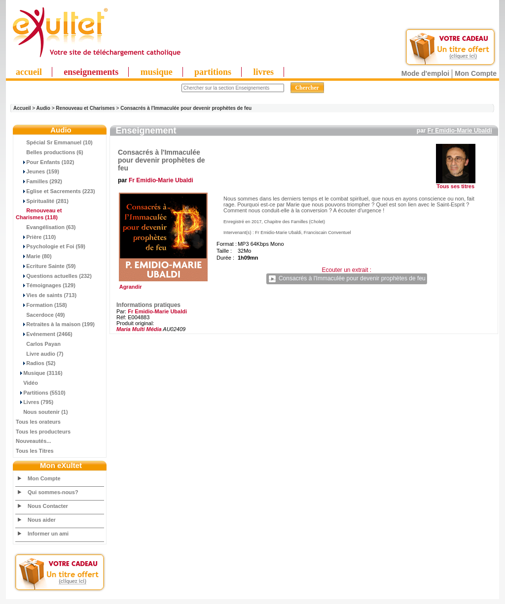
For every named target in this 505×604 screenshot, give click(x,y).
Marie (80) (34, 256)
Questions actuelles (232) (54, 276)
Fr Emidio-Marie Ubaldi (460, 130)
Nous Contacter (48, 506)
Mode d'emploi (425, 73)
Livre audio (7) (39, 354)
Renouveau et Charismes (85, 108)
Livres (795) (34, 402)
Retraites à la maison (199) (55, 324)
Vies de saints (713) (46, 295)
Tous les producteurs (43, 432)
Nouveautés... (33, 441)
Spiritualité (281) (42, 201)
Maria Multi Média (139, 329)
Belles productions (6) (49, 152)
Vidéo (27, 383)
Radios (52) (36, 363)
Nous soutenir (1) (42, 412)
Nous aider (42, 520)
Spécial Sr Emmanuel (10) (54, 142)
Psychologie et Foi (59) (50, 246)
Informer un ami (48, 534)
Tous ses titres (455, 186)
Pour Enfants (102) (45, 162)
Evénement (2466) (44, 334)
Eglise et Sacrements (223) (55, 191)
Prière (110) (36, 237)
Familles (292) (39, 181)
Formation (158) (41, 305)
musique (157, 72)
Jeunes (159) (37, 171)
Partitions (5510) (41, 393)
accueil (29, 72)
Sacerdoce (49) (40, 315)
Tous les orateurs (38, 422)
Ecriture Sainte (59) (46, 266)
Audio (43, 108)
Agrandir (162, 284)
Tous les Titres (35, 451)
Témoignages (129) (45, 285)
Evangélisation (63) (46, 227)
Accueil (22, 108)
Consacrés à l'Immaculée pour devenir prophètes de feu (186, 108)
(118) (39, 213)
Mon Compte (476, 73)
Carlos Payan (38, 344)
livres (263, 72)
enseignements (91, 72)
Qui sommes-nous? (53, 492)
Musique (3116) (39, 373)
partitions (212, 72)
